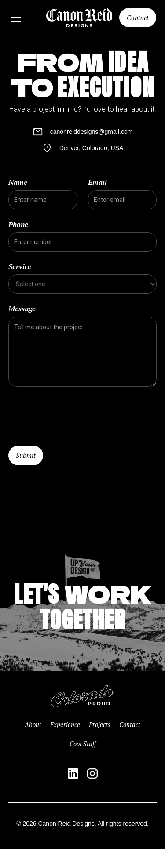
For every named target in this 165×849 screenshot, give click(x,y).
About (33, 724)
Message (22, 308)
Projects (99, 724)
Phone (18, 224)
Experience (65, 724)
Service (19, 266)
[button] (22, 17)
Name (17, 182)
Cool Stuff (83, 744)
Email (97, 182)
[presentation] (75, 414)
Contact (138, 17)
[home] (79, 18)
